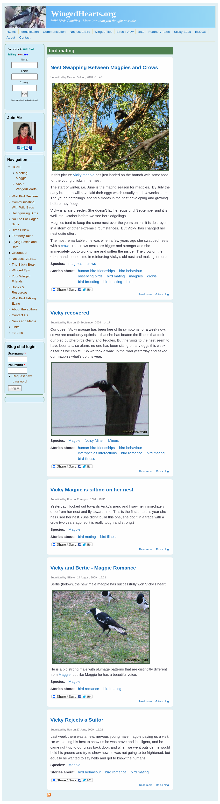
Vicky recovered (69, 312)
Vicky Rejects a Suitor (76, 720)
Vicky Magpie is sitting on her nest (92, 489)
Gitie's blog (162, 294)
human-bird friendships (96, 271)
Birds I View (125, 32)
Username (17, 353)
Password (16, 365)
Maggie (65, 674)
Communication (54, 32)
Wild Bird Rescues (25, 196)
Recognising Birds (25, 213)
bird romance (131, 453)
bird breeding (88, 282)
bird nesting (112, 282)
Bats (141, 32)
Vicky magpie (83, 175)
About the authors (25, 309)
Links (16, 327)
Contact (25, 37)
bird (130, 282)
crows (91, 263)
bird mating (116, 276)
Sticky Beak (182, 32)
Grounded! (19, 253)
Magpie (74, 440)
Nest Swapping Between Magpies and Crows (104, 67)
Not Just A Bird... (24, 259)
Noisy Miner (94, 440)
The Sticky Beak (23, 264)
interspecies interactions (97, 453)
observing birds (90, 276)
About (11, 37)
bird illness (86, 458)
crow (64, 246)
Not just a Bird (80, 32)
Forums (17, 333)
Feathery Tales (159, 32)
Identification (30, 32)
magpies (75, 263)
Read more (145, 294)
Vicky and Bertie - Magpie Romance (93, 567)
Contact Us (20, 315)
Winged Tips (103, 32)
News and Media (24, 321)
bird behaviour (130, 271)
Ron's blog (162, 471)
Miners (113, 440)
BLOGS (200, 32)
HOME (11, 32)
